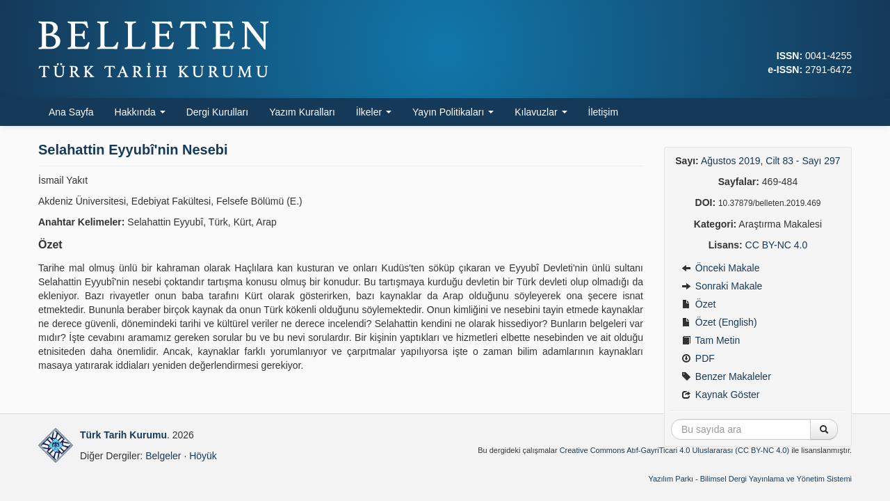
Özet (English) (719, 322)
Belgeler (163, 455)
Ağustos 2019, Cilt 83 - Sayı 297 (771, 160)
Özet (698, 304)
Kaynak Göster (720, 394)
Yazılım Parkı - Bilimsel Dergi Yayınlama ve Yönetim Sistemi (750, 479)
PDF (698, 358)
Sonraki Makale (721, 286)
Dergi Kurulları (217, 112)
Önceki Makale (720, 267)
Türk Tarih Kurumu (123, 434)
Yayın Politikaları (453, 112)
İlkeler (373, 112)
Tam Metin (710, 340)
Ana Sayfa (71, 112)
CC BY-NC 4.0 (776, 244)
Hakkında (140, 112)
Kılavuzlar (541, 112)
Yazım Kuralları (302, 112)
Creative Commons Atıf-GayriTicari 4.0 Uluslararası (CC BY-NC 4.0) (675, 450)
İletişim (603, 112)
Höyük (203, 455)
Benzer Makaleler (726, 376)
